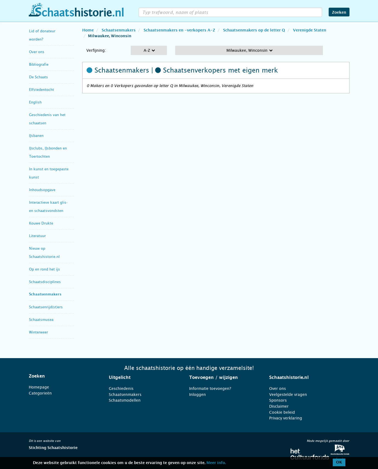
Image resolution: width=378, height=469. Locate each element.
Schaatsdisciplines (45, 282)
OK (339, 462)
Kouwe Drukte (41, 223)
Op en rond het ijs (44, 269)
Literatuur (37, 236)
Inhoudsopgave (42, 190)
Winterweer (38, 332)
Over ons (36, 52)
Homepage (39, 387)
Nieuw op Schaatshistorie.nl (44, 252)
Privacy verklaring (285, 418)
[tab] (62, 376)
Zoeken (339, 13)
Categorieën (40, 393)
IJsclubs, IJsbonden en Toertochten (48, 152)
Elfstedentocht (41, 90)
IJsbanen (36, 136)
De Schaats (38, 77)
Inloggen (197, 394)
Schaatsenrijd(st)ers (46, 307)
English (35, 102)
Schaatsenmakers (45, 294)
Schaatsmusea (41, 320)
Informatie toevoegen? (210, 388)
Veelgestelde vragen (288, 394)
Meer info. (216, 463)
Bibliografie (39, 64)
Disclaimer (279, 406)
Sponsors (278, 400)
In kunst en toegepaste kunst (49, 173)
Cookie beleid (282, 412)
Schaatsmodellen (125, 400)
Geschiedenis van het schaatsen (47, 119)
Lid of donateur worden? (42, 35)
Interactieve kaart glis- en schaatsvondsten (48, 206)
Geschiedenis (121, 388)
